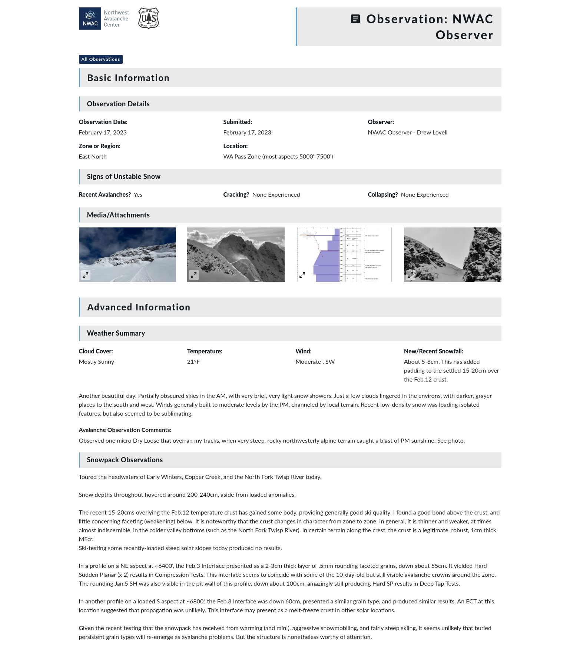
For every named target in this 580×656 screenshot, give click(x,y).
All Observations (101, 59)
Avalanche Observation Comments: (125, 429)
